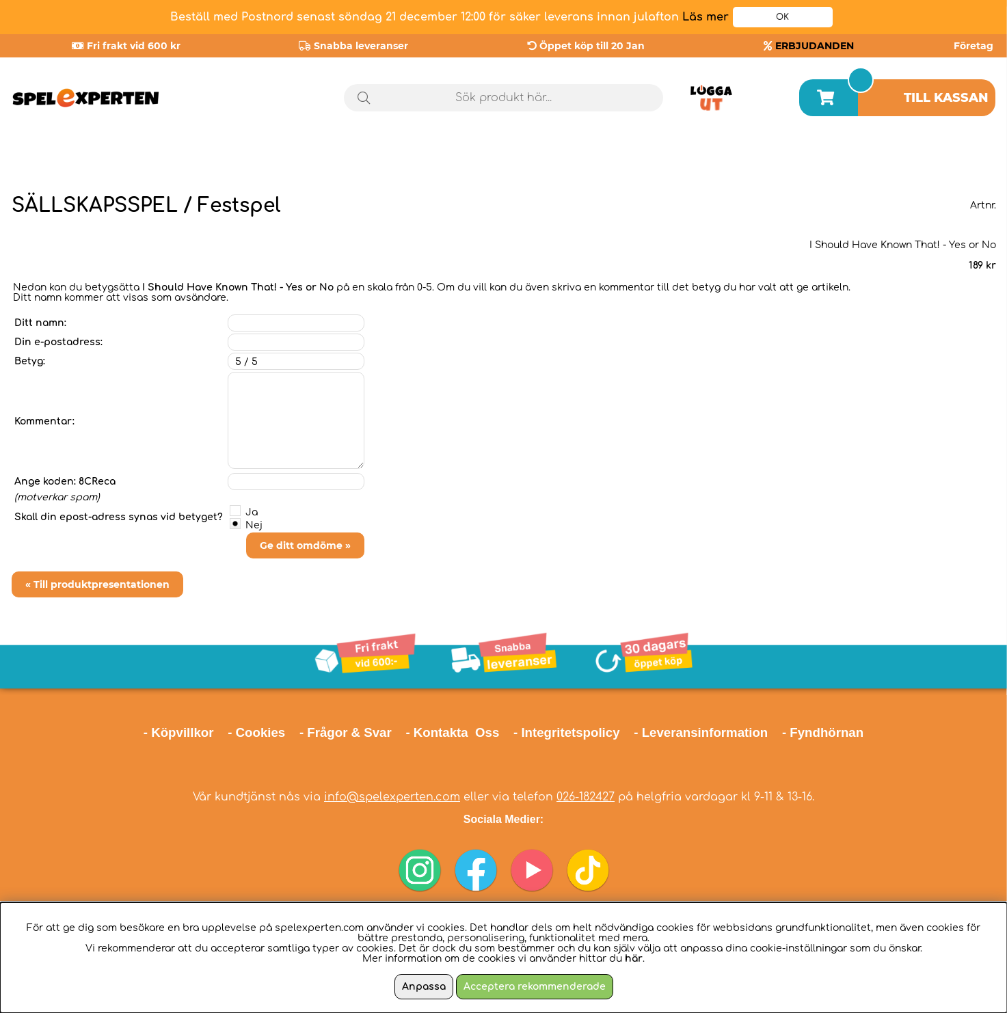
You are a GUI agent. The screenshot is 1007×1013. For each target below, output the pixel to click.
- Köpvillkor (179, 732)
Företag (973, 46)
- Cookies (256, 732)
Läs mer (705, 17)
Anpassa (424, 987)
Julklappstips (939, 156)
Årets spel (811, 156)
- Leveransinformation (701, 732)
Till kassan (946, 97)
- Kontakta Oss (452, 732)
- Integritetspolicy (566, 732)
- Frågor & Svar (345, 732)
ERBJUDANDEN (814, 46)
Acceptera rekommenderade (535, 987)
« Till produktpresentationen (97, 584)
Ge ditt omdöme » (305, 545)
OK (782, 17)
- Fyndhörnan (822, 732)
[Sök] (503, 97)
